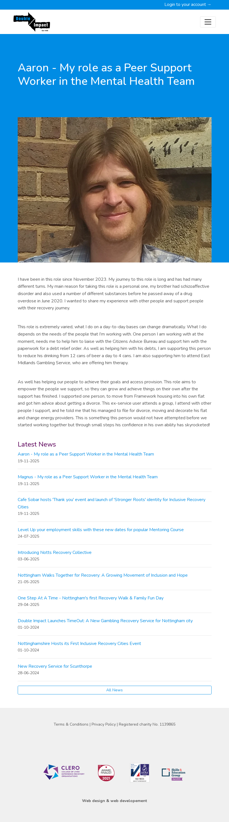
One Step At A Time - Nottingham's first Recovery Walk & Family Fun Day (91, 598)
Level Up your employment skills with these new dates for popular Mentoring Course (101, 530)
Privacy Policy (104, 724)
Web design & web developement (114, 800)
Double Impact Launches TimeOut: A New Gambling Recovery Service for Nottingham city (105, 621)
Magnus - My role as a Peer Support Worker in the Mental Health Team (88, 477)
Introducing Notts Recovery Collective (55, 552)
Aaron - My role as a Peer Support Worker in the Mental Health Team (86, 454)
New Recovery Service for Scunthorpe (55, 666)
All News (114, 690)
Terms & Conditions (72, 724)
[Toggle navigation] (208, 22)
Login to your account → (188, 4)
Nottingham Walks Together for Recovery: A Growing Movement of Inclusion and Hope (103, 575)
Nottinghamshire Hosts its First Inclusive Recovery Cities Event (79, 643)
